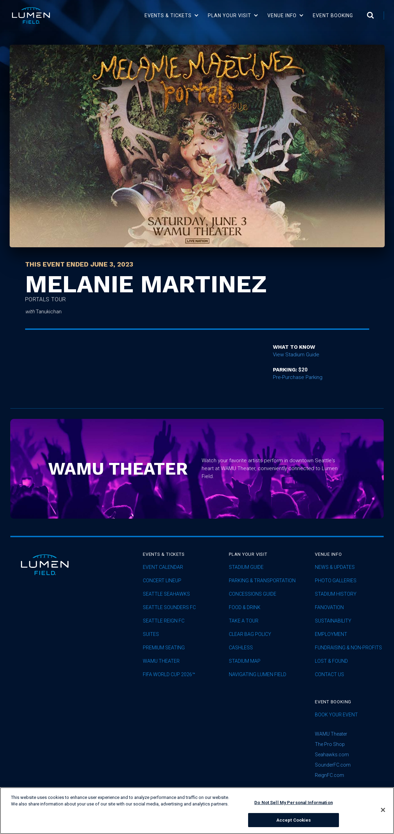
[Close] (383, 815)
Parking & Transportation (262, 580)
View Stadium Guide (296, 354)
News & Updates (335, 567)
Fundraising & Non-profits (348, 648)
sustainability (333, 621)
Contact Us (329, 674)
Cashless (241, 648)
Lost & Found (331, 661)
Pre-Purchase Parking (297, 377)
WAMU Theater (161, 661)
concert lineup (162, 580)
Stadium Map (244, 661)
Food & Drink (244, 607)
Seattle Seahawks (166, 594)
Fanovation (329, 607)
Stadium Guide (246, 567)
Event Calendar (163, 567)
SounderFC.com (333, 765)
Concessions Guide (252, 594)
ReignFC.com (329, 775)
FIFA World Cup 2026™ (169, 674)
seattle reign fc (163, 621)
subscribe (332, 791)
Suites (151, 634)
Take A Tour (243, 621)
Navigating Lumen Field (257, 674)
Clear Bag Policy (250, 634)
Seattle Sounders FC (169, 607)
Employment (331, 634)
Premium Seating (164, 648)
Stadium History (335, 594)
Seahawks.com (332, 754)
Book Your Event (336, 715)
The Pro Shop (330, 744)
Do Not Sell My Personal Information (293, 807)
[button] (172, 15)
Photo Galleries (335, 580)
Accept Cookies (293, 825)
